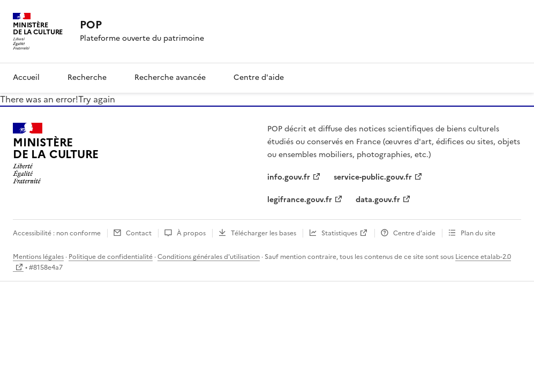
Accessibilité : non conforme (57, 233)
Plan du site (478, 233)
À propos (191, 233)
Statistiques (339, 233)
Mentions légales (38, 257)
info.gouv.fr (288, 177)
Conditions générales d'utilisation (208, 257)
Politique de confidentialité (111, 257)
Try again (96, 99)
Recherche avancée (170, 77)
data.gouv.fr (378, 199)
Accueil (26, 77)
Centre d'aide (259, 77)
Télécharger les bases (263, 233)
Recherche (87, 77)
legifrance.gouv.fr (299, 199)
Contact (139, 233)
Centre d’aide (414, 233)
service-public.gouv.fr (373, 177)
